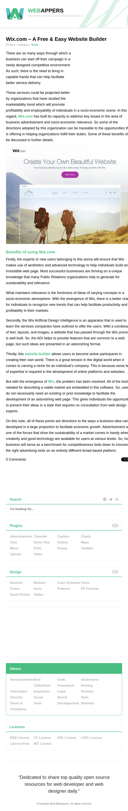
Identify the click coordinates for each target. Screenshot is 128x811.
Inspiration (42, 691)
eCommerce (90, 679)
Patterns (63, 588)
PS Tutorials (90, 588)
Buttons (39, 582)
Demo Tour (42, 542)
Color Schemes (68, 582)
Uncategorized (68, 703)
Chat (13, 542)
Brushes (16, 582)
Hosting (87, 685)
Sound (62, 697)
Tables (39, 594)
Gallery (62, 542)
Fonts (85, 582)
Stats (85, 697)
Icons (38, 588)
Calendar (40, 536)
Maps (85, 542)
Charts (86, 536)
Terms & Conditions (18, 706)
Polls (37, 548)
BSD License (19, 737)
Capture (63, 536)
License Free (19, 743)
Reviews (87, 691)
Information (18, 691)
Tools (34, 44)
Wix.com (25, 116)
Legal (61, 691)
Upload (15, 554)
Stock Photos (20, 594)
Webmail (87, 703)
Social (38, 697)
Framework (65, 685)
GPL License (66, 737)
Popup (62, 548)
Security (16, 697)
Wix (51, 382)
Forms (15, 588)
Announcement (21, 679)
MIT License (43, 743)
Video (38, 554)
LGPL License (91, 737)
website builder (38, 354)
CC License (42, 737)
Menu (14, 548)
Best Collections (42, 682)
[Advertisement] (101, 75)
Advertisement (21, 536)
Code (61, 679)
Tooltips (87, 548)
